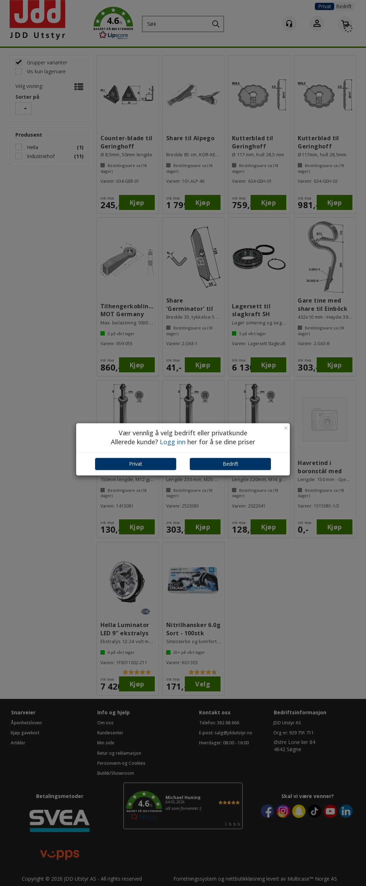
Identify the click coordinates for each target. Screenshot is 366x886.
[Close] (286, 428)
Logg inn (173, 442)
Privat (135, 463)
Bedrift (230, 463)
